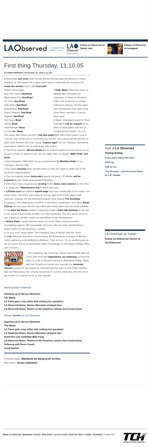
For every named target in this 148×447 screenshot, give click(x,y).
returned (21, 169)
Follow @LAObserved (117, 239)
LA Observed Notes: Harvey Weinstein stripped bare (33, 305)
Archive (37, 434)
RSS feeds (47, 434)
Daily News (61, 90)
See (23, 94)
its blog (42, 184)
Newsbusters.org (30, 187)
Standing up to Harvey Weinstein (22, 294)
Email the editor (75, 434)
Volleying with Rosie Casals (19, 344)
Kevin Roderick (15, 72)
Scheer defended (27, 362)
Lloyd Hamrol (11, 348)
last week (23, 78)
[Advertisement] (52, 19)
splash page (41, 191)
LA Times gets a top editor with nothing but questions (34, 301)
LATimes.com (13, 191)
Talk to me (110, 167)
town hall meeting (67, 210)
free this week (46, 135)
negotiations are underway (62, 257)
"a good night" (50, 142)
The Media (9, 297)
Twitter (88, 434)
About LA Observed (12, 434)
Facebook (97, 434)
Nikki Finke (76, 154)
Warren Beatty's (35, 150)
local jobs (41, 86)
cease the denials (13, 86)
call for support (73, 124)
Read (29, 94)
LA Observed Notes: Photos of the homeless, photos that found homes (43, 309)
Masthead (27, 434)
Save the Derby (19, 210)
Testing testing (114, 153)
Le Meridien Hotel (66, 161)
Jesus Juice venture (65, 184)
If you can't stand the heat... (120, 157)
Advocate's (37, 176)
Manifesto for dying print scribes (40, 358)
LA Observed (124, 148)
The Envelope (72, 199)
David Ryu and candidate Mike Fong (24, 337)
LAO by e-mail (60, 434)
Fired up (109, 162)
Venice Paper (13, 221)
